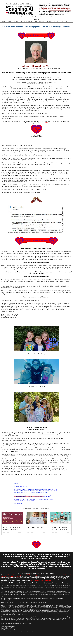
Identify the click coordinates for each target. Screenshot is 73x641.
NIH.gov (26, 88)
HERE (59, 79)
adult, (40, 77)
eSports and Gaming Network (31, 445)
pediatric (47, 77)
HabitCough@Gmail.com (19, 440)
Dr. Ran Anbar (27, 466)
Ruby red (4, 170)
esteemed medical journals (39, 88)
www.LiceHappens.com (46, 434)
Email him (67, 109)
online (30, 77)
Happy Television (57, 443)
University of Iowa (7, 462)
